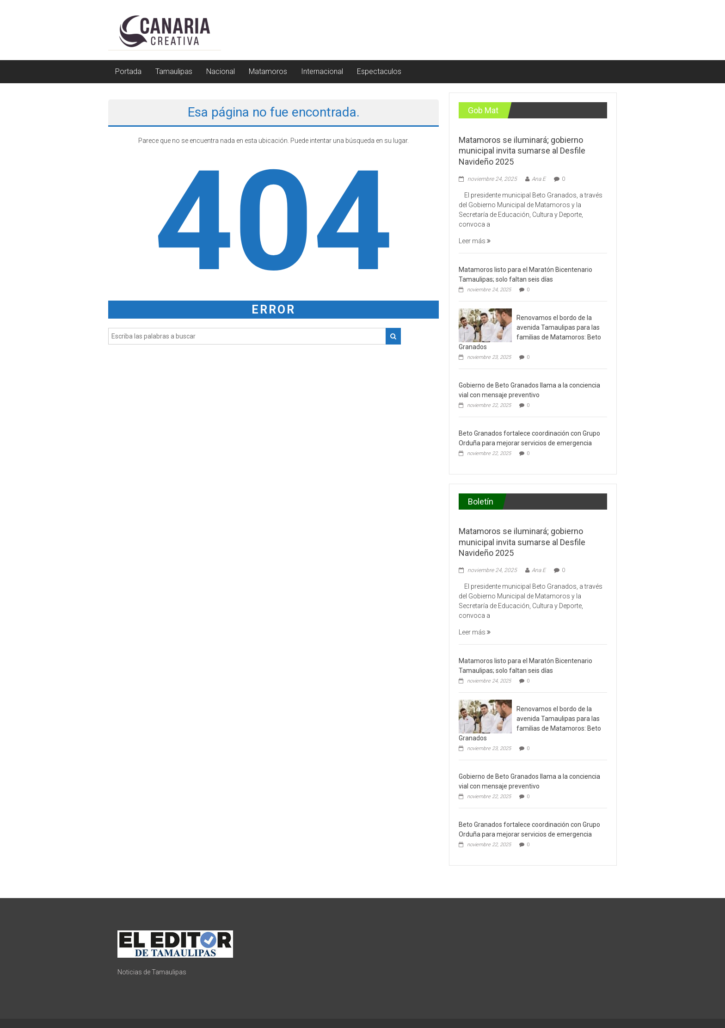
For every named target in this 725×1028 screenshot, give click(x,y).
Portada (128, 71)
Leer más (475, 241)
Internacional (322, 71)
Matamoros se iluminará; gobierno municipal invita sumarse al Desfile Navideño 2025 (522, 150)
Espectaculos (379, 71)
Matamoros (268, 71)
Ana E (539, 179)
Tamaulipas (173, 71)
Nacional (220, 71)
